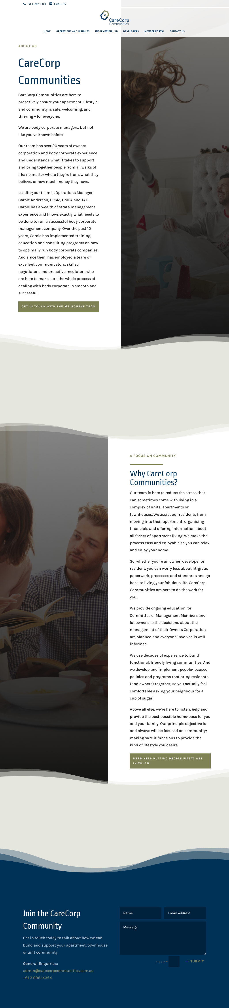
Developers (131, 31)
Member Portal (154, 31)
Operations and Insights (73, 31)
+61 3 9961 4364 (36, 4)
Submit (197, 961)
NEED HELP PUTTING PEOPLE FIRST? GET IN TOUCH (168, 761)
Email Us (60, 4)
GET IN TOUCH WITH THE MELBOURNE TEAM (59, 306)
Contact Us (177, 31)
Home (47, 31)
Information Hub (106, 31)
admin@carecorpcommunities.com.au (58, 970)
